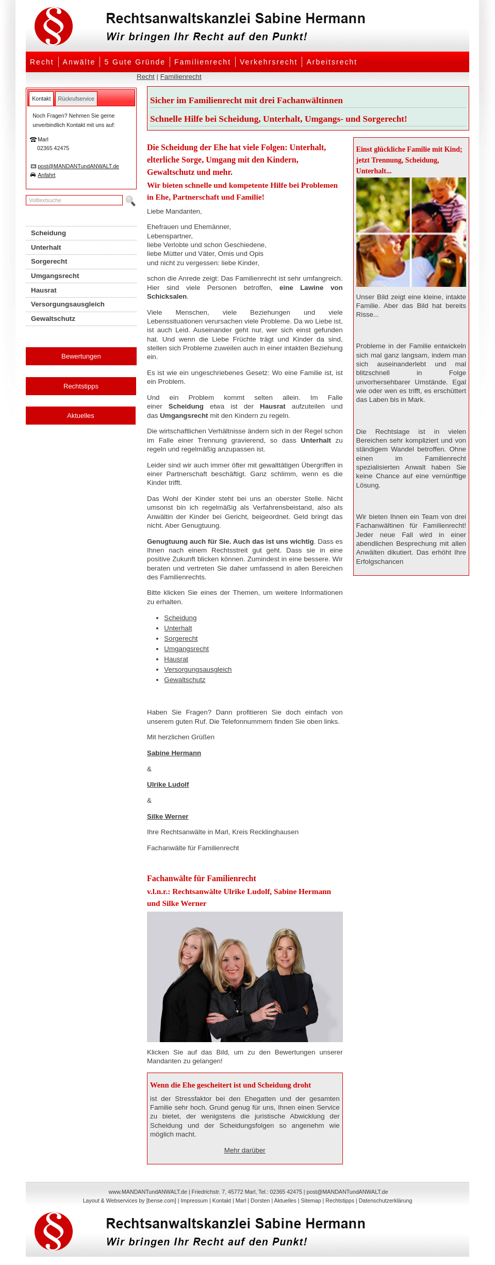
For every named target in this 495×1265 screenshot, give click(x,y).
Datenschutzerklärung (385, 1200)
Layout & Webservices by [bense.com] (129, 1200)
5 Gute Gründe (135, 62)
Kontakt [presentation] (41, 98)
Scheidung (180, 618)
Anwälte (79, 62)
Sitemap (311, 1200)
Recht (42, 62)
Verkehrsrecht (269, 62)
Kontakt (221, 1200)
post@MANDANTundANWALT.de (78, 166)
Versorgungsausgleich (198, 669)
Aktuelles (80, 415)
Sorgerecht (180, 638)
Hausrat (176, 659)
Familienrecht (202, 62)
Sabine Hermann (174, 753)
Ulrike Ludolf (168, 784)
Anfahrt (46, 175)
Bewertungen (81, 356)
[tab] (41, 98)
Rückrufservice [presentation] (76, 98)
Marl (241, 1200)
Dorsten (260, 1200)
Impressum (194, 1200)
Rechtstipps (80, 386)
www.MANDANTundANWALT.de (148, 1192)
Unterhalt (178, 628)
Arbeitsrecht (331, 62)
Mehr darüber (245, 1150)
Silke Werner (168, 816)
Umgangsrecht (186, 649)
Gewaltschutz (184, 680)
